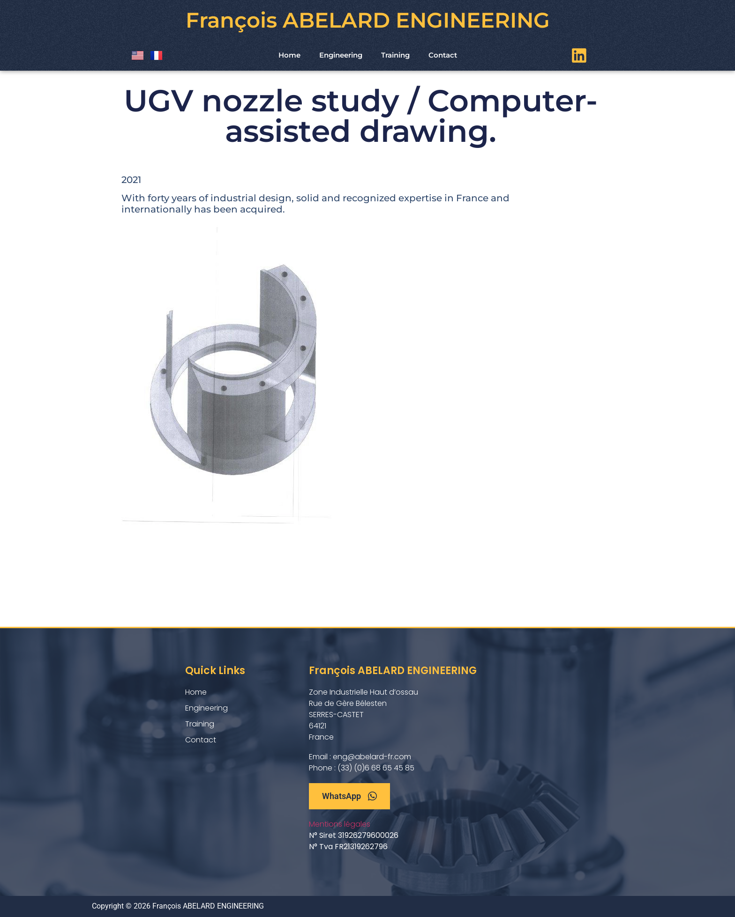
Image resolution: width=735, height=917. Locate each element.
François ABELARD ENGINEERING (368, 20)
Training (395, 55)
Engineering (340, 55)
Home (289, 55)
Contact (442, 55)
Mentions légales (339, 824)
